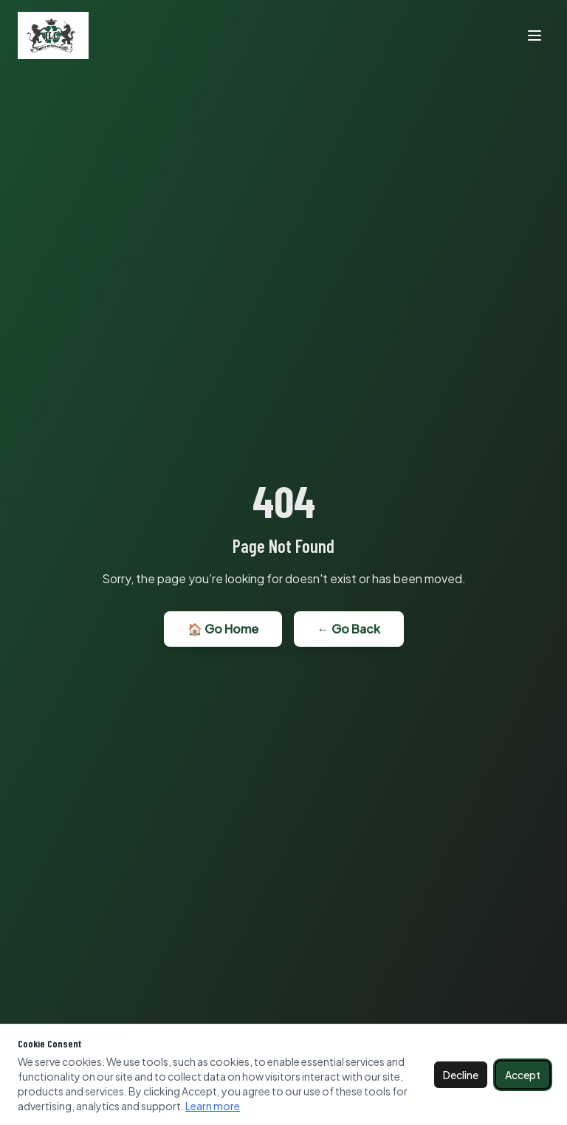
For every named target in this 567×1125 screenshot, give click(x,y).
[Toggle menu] (534, 35)
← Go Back (348, 628)
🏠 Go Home (223, 628)
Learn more (212, 1105)
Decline (460, 1074)
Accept (522, 1074)
